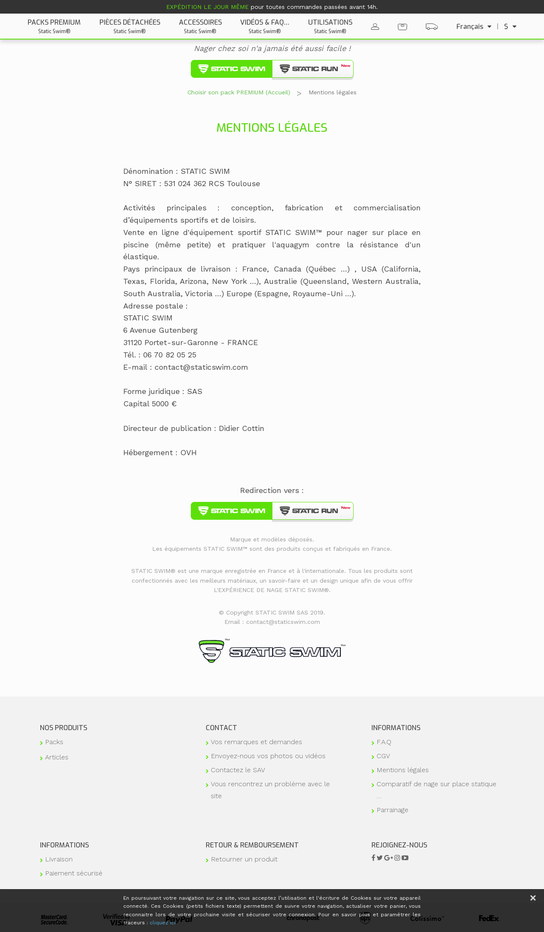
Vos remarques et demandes (256, 742)
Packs (54, 742)
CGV (383, 756)
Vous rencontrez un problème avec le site (270, 790)
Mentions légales (403, 770)
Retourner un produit (244, 859)
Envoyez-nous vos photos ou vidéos (268, 756)
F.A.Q (384, 742)
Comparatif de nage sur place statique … (436, 790)
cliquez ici (163, 923)
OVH (188, 452)
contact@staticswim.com (201, 367)
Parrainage (392, 810)
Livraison (59, 859)
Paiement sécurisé (73, 873)
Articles (56, 757)
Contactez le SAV (238, 770)
